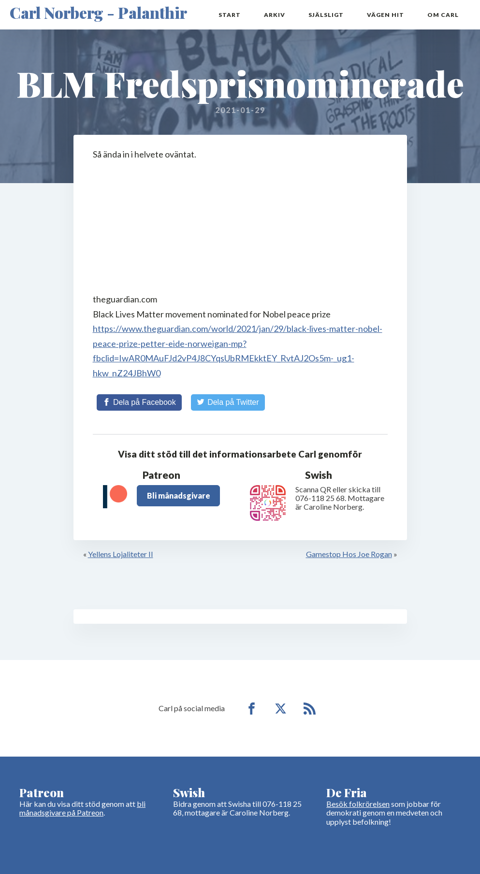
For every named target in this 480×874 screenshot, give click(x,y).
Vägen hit (385, 14)
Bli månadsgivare (178, 495)
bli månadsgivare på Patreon (82, 808)
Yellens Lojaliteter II (120, 554)
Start (229, 14)
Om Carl (443, 14)
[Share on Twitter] (228, 402)
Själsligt (326, 14)
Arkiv (274, 14)
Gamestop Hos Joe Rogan (349, 554)
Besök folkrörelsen (358, 803)
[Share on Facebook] (139, 402)
